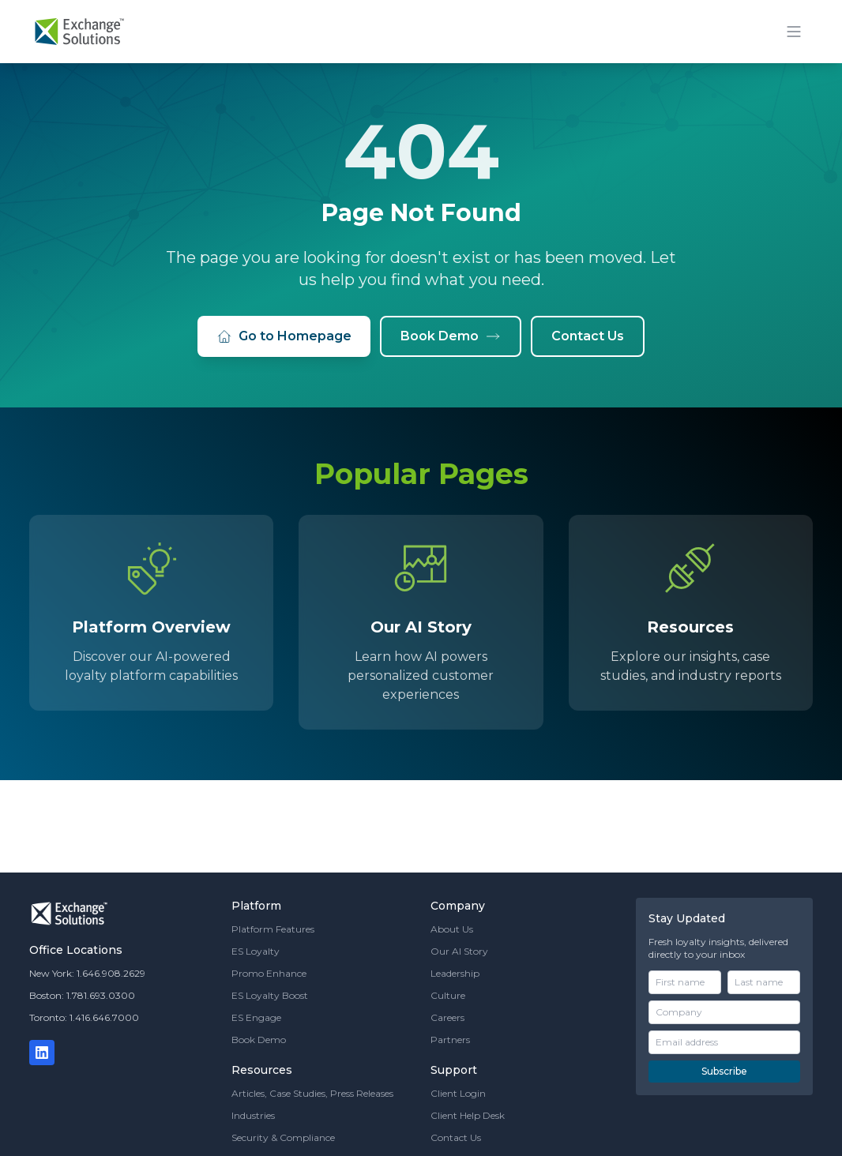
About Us (451, 929)
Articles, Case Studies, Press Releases (312, 1093)
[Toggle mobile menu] (794, 32)
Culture (447, 995)
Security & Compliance (283, 1137)
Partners (450, 1039)
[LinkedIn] (42, 1052)
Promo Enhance (268, 973)
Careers (447, 1017)
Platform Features (272, 929)
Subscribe (724, 1071)
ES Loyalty (255, 951)
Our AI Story (459, 951)
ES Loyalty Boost (269, 995)
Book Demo (450, 336)
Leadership (454, 973)
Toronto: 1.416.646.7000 (84, 1017)
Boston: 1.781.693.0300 (82, 995)
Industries (253, 1115)
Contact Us (587, 335)
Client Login (458, 1093)
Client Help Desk (467, 1115)
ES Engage (256, 1017)
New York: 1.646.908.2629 (87, 973)
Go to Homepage (283, 336)
